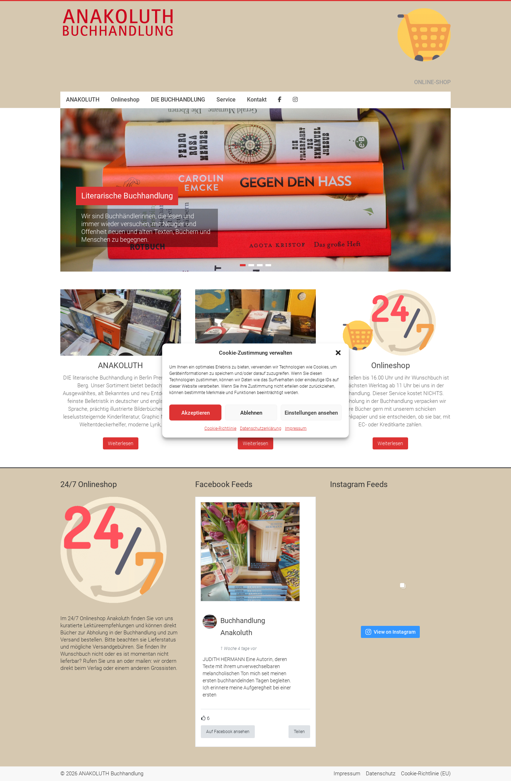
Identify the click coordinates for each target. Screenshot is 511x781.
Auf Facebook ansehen (227, 731)
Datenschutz (380, 773)
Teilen (299, 731)
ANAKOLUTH (82, 99)
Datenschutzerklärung (260, 428)
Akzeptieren (195, 412)
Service (226, 99)
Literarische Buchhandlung (127, 195)
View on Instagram (390, 632)
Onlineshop (125, 99)
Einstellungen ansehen (311, 412)
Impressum (296, 428)
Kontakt (257, 99)
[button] (338, 352)
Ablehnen (251, 412)
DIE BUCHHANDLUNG (178, 99)
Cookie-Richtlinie (220, 428)
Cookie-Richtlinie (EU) (426, 773)
